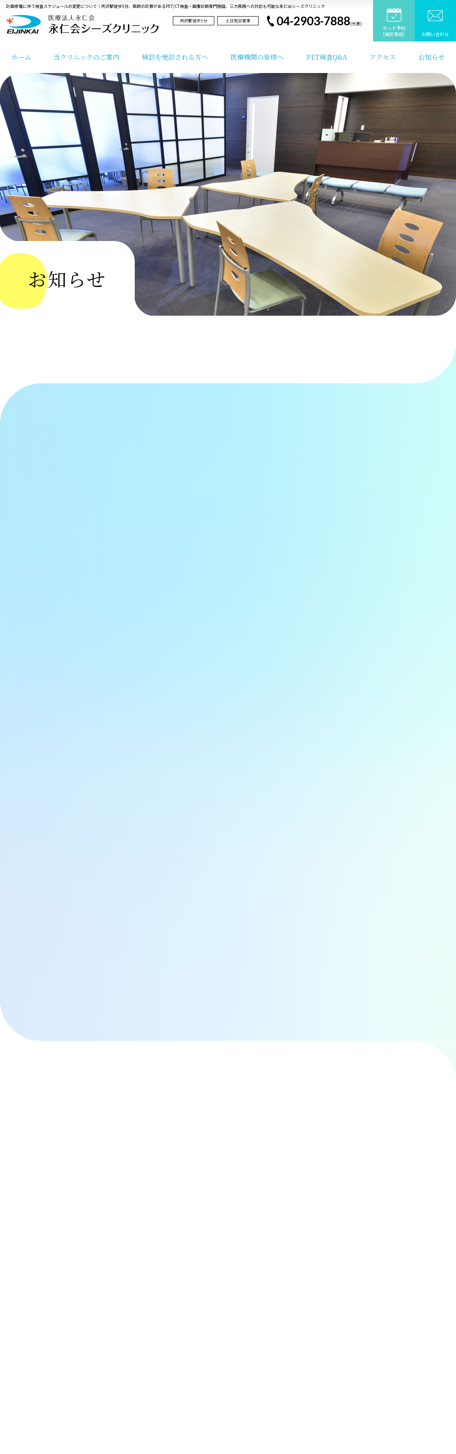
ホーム (21, 57)
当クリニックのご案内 (86, 57)
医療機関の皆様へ (257, 57)
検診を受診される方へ (175, 57)
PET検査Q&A (326, 57)
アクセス (382, 57)
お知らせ (431, 57)
